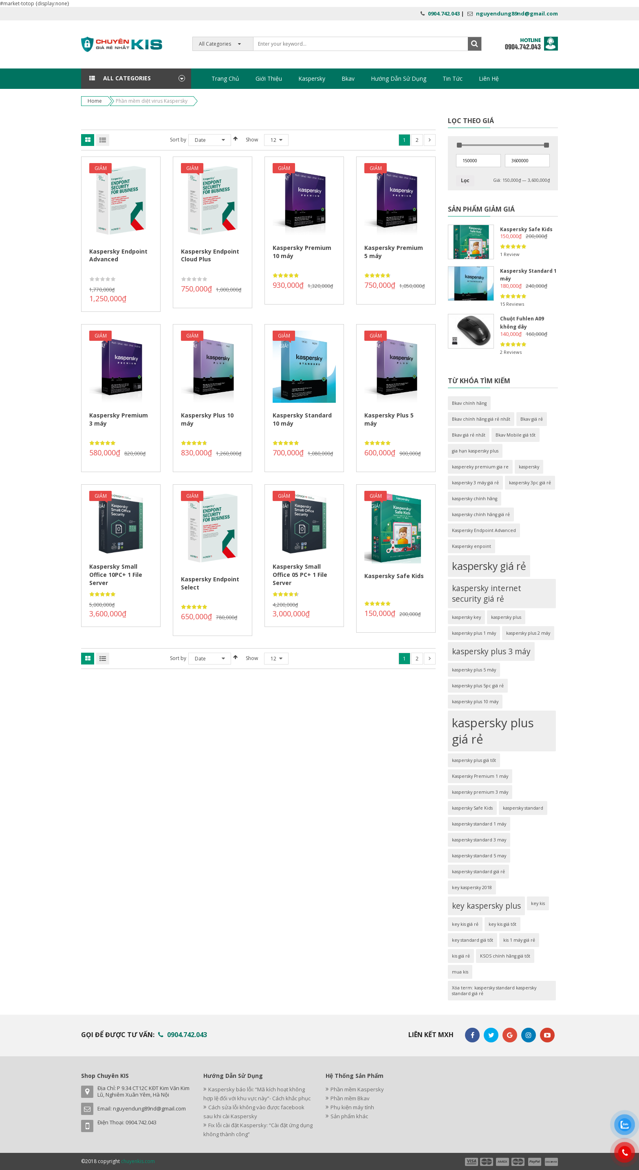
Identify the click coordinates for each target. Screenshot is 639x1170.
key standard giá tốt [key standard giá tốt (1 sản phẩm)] (472, 940)
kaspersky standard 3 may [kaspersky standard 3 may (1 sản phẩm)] (479, 840)
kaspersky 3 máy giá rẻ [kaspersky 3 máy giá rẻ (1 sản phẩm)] (475, 483)
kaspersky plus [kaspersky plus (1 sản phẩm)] (506, 617)
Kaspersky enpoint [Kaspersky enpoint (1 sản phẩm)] (471, 546)
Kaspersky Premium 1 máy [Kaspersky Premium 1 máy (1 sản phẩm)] (480, 776)
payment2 (487, 1162)
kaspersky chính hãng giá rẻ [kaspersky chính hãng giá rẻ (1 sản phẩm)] (481, 514)
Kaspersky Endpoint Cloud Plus (210, 255)
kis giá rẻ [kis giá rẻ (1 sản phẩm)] (461, 956)
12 (273, 140)
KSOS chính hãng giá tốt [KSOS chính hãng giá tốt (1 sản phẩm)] (505, 956)
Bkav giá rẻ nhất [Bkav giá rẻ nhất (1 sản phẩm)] (468, 435)
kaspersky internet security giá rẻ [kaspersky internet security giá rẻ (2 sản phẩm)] (486, 593)
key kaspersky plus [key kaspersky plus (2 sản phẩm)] (486, 906)
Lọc (465, 180)
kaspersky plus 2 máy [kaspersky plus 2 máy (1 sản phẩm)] (528, 633)
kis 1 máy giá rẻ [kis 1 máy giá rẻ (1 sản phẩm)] (519, 940)
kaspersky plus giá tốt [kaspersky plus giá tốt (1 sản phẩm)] (474, 760)
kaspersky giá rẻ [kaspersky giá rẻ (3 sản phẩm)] (489, 566)
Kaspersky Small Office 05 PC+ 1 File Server (300, 575)
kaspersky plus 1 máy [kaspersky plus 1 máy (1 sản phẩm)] (474, 633)
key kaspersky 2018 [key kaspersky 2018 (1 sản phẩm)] (472, 887)
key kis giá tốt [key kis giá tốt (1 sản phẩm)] (502, 924)
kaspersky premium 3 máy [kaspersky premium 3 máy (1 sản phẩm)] (480, 792)
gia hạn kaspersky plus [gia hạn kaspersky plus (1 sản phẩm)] (475, 451)
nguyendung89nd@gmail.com (517, 13)
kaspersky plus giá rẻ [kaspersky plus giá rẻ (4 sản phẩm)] (493, 731)
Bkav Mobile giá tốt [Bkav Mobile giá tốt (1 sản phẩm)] (515, 435)
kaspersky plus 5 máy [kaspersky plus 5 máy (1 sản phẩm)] (474, 670)
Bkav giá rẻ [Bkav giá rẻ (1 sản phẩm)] (531, 419)
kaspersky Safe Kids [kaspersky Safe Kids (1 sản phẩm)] (472, 808)
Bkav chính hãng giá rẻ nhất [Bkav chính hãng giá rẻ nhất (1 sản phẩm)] (481, 419)
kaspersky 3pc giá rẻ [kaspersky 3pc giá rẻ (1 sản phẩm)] (530, 483)
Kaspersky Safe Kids (394, 576)
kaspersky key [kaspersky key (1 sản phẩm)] (466, 617)
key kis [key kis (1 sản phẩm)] (538, 903)
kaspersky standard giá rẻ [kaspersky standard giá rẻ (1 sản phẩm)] (478, 871)
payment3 (503, 1162)
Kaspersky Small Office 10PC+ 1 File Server (115, 575)
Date (200, 140)
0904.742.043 (444, 13)
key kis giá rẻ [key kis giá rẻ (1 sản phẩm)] (465, 924)
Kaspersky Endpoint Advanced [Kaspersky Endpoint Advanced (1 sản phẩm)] (484, 530)
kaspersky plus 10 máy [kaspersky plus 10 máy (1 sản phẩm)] (475, 701)
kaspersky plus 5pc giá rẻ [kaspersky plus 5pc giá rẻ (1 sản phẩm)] (478, 686)
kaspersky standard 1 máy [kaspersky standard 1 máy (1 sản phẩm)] (479, 824)
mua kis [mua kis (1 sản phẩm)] (460, 972)
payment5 (534, 1162)
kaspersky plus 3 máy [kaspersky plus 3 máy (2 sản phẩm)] (491, 651)
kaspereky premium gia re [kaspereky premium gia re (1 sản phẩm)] (480, 467)
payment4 (518, 1162)
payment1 (471, 1162)
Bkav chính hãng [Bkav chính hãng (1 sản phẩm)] (469, 403)
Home (95, 100)
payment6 (550, 1162)
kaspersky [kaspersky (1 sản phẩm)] (529, 467)
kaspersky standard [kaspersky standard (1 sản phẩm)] (523, 808)
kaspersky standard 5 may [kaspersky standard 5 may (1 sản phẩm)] (479, 856)
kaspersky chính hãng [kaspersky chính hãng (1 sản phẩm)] (474, 498)
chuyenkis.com (138, 1161)
